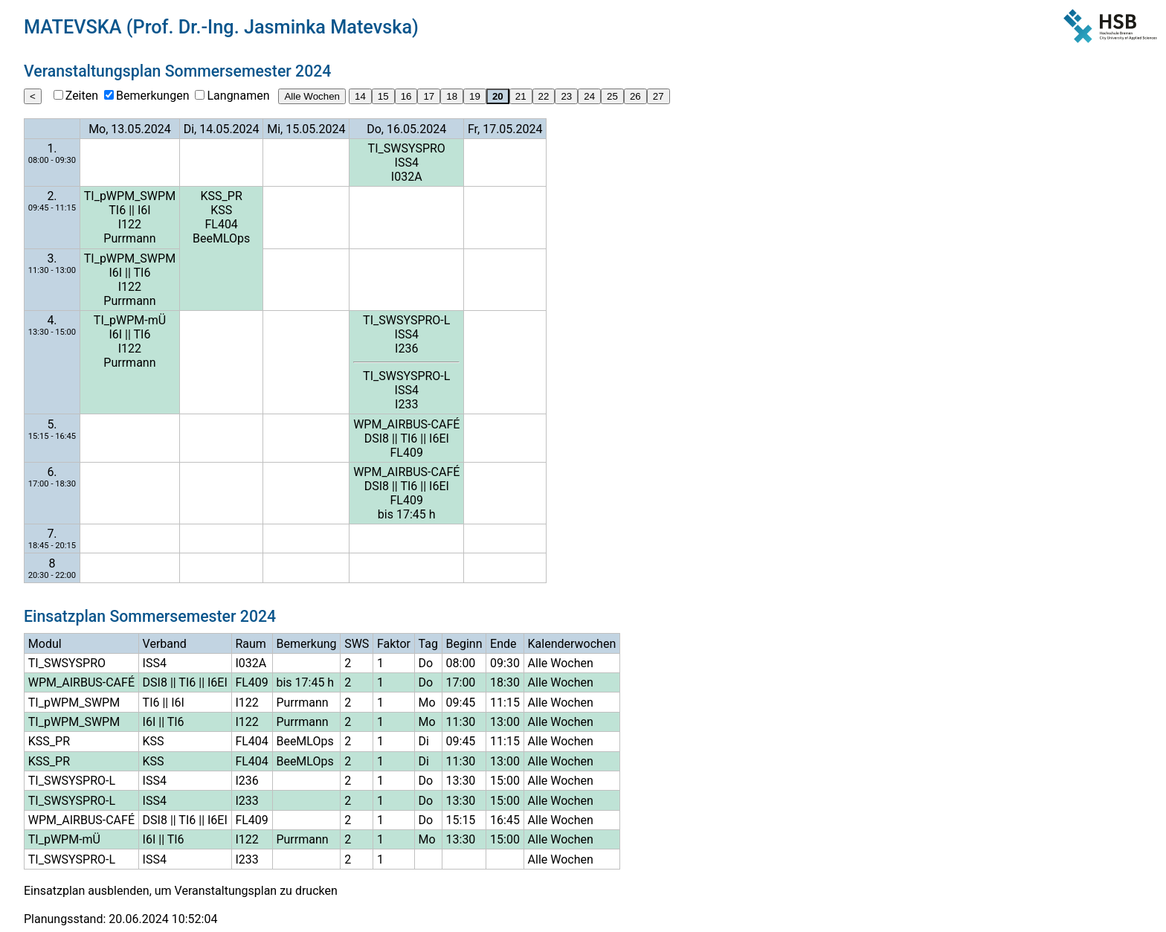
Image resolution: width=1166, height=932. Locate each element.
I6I (144, 210)
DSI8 (376, 438)
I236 (406, 348)
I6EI (439, 438)
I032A (406, 177)
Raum (250, 644)
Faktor (393, 644)
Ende (503, 644)
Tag (428, 644)
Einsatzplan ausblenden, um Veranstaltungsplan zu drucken (181, 891)
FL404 (220, 224)
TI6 (117, 210)
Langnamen (238, 96)
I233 (406, 404)
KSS (221, 210)
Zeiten (81, 96)
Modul (45, 644)
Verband (165, 644)
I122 (129, 224)
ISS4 (407, 162)
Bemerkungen (152, 96)
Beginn (464, 644)
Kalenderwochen (572, 644)
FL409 (406, 453)
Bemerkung (306, 644)
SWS (356, 644)
